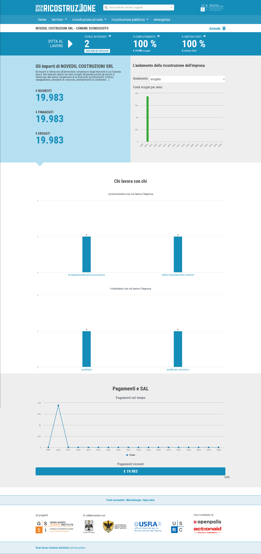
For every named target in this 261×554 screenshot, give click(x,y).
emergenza (162, 19)
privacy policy (78, 547)
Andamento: (140, 78)
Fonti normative (116, 500)
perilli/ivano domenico (178, 369)
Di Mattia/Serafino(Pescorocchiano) (86, 275)
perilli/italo (86, 369)
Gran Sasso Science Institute (52, 547)
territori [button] (58, 19)
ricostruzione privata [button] (88, 19)
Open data (148, 500)
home (42, 19)
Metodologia (134, 500)
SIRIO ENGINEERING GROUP (178, 275)
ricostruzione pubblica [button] (128, 19)
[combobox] (135, 7)
